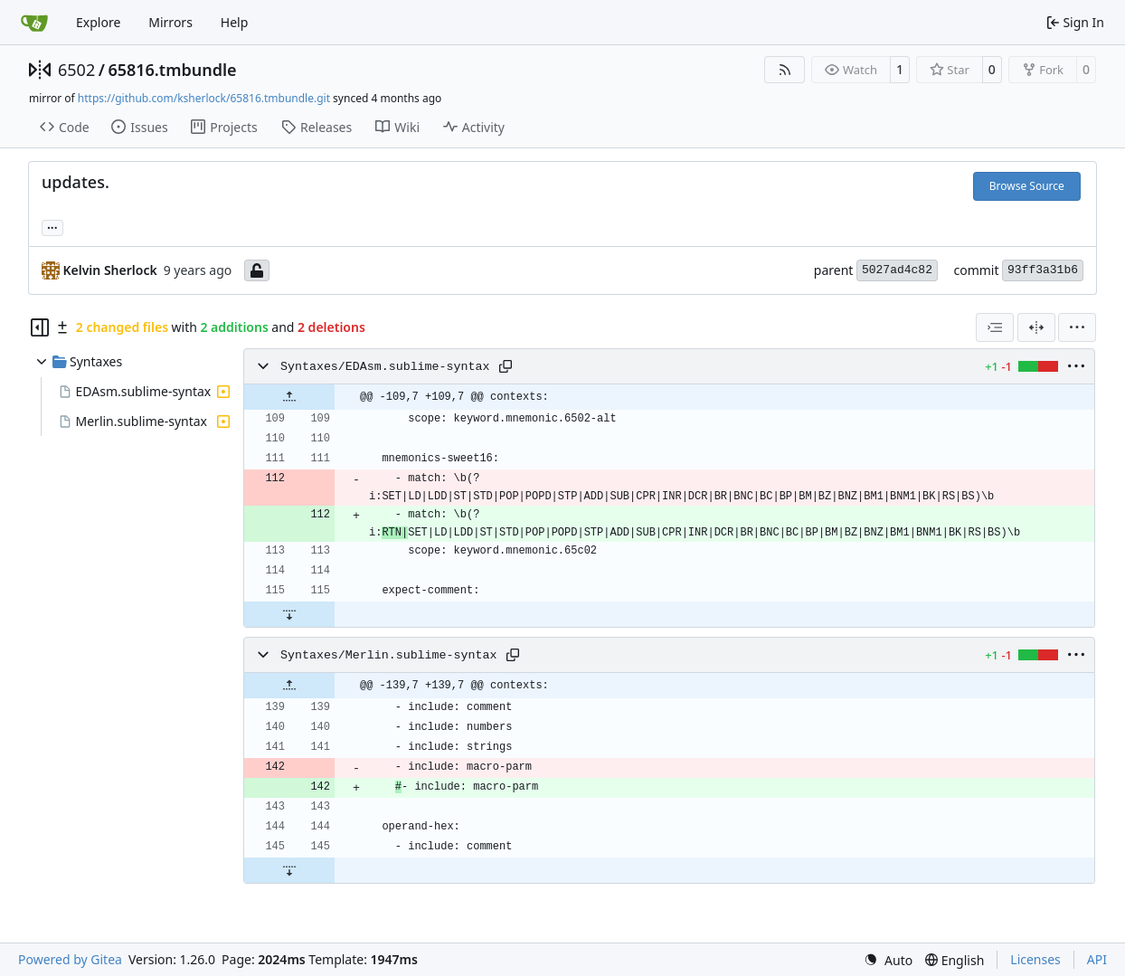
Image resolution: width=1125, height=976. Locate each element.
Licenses (1035, 959)
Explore (98, 22)
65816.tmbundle (172, 70)
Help (235, 22)
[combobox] (995, 327)
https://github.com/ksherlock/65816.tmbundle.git (204, 98)
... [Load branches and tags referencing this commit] (52, 226)
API (1097, 959)
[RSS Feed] (785, 69)
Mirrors (170, 22)
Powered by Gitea (70, 959)
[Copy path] (505, 366)
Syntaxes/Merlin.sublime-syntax (388, 655)
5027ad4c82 (897, 270)
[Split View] (1036, 327)
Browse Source (1026, 186)
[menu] (1077, 327)
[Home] (34, 22)
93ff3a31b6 (1042, 270)
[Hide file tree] (40, 327)
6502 (76, 70)
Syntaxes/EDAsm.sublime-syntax (384, 367)
